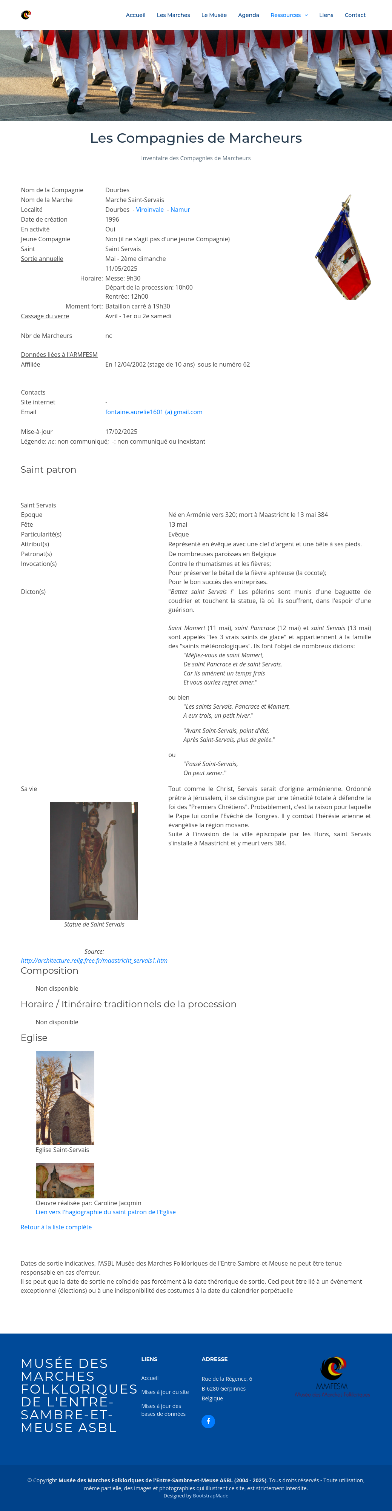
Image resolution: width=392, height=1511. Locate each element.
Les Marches (173, 15)
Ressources (286, 15)
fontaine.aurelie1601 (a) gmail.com (154, 412)
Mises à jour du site (165, 1391)
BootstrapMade (210, 1495)
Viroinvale (150, 209)
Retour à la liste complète (56, 1227)
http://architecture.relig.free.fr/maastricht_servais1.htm (94, 960)
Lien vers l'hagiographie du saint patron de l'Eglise (106, 1212)
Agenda (248, 15)
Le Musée (214, 15)
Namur (180, 209)
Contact (355, 15)
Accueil (136, 15)
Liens (326, 15)
